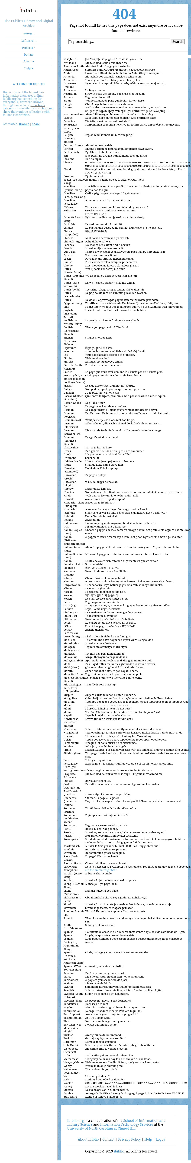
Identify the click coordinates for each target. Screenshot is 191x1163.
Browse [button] (28, 34)
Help (148, 1139)
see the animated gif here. (101, 870)
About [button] (28, 61)
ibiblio (119, 1151)
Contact (108, 1139)
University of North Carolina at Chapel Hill (101, 1128)
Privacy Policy (129, 1139)
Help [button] (28, 68)
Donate (28, 54)
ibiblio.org (75, 1120)
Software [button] (28, 41)
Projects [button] (28, 48)
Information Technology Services (126, 1124)
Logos (160, 1139)
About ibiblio (88, 1139)
